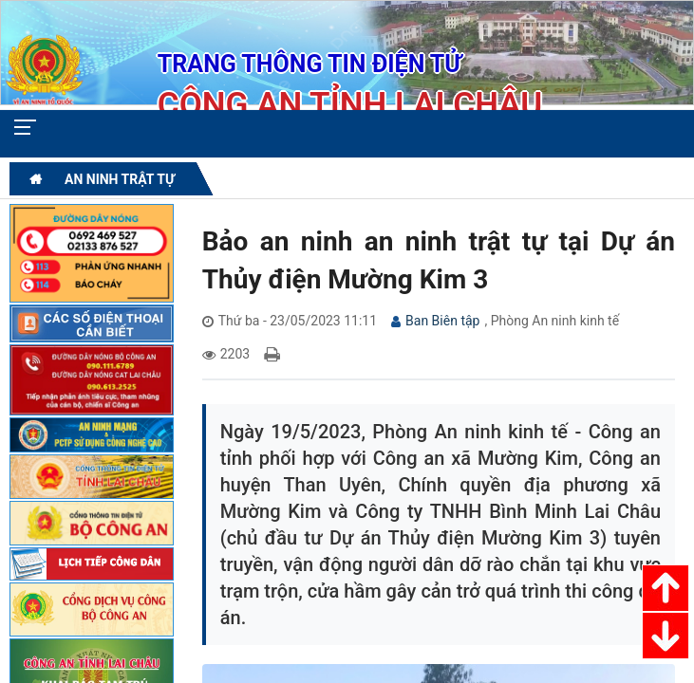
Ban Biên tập (442, 320)
